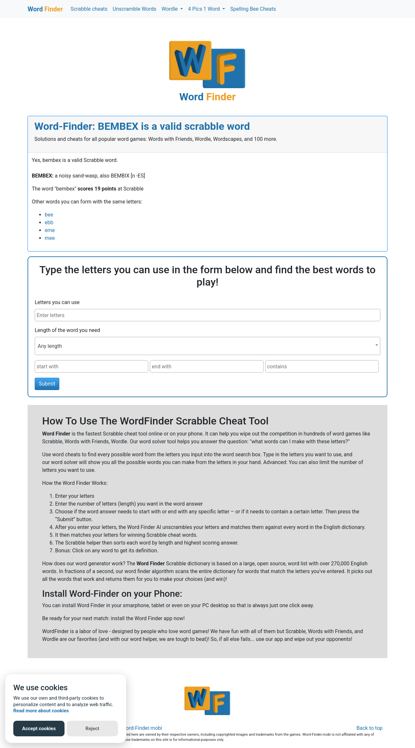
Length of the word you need (67, 330)
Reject (93, 728)
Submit (47, 384)
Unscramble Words (135, 9)
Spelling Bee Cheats (253, 9)
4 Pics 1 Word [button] (204, 9)
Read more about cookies (41, 711)
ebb (49, 222)
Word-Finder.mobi (142, 728)
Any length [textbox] (50, 346)
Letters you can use (57, 302)
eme (50, 230)
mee (50, 238)
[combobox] (207, 346)
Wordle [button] (170, 9)
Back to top (370, 728)
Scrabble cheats (89, 9)
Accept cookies (39, 728)
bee (49, 215)
